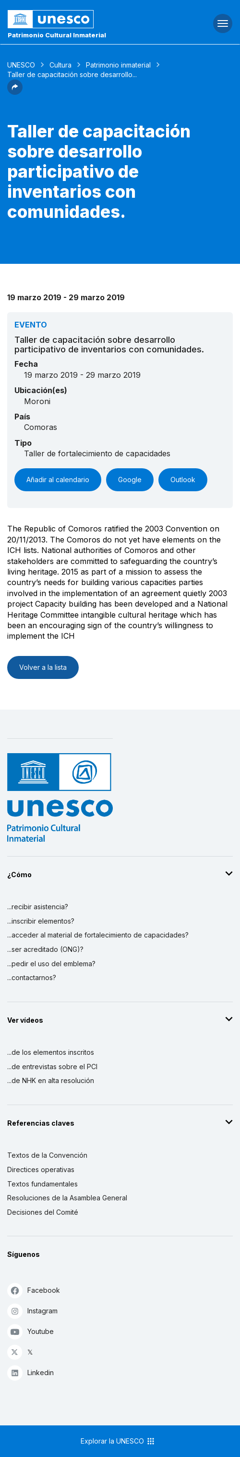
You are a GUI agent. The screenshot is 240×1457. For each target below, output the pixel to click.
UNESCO (21, 65)
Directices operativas (40, 1169)
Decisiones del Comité (42, 1212)
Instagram (32, 1310)
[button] (15, 92)
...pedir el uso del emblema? (51, 964)
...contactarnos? (31, 977)
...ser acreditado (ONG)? (45, 949)
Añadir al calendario (57, 479)
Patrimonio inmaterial (118, 65)
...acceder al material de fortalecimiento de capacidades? (98, 935)
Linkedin (30, 1372)
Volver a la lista (43, 667)
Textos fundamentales (42, 1184)
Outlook (182, 479)
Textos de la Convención (47, 1155)
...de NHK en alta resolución (50, 1080)
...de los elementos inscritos (50, 1052)
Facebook (33, 1290)
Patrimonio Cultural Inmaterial (57, 35)
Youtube (30, 1331)
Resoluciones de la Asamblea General (67, 1198)
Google (130, 479)
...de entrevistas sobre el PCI (52, 1066)
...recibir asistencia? (37, 907)
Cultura (60, 65)
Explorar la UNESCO (118, 1441)
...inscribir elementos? (40, 921)
